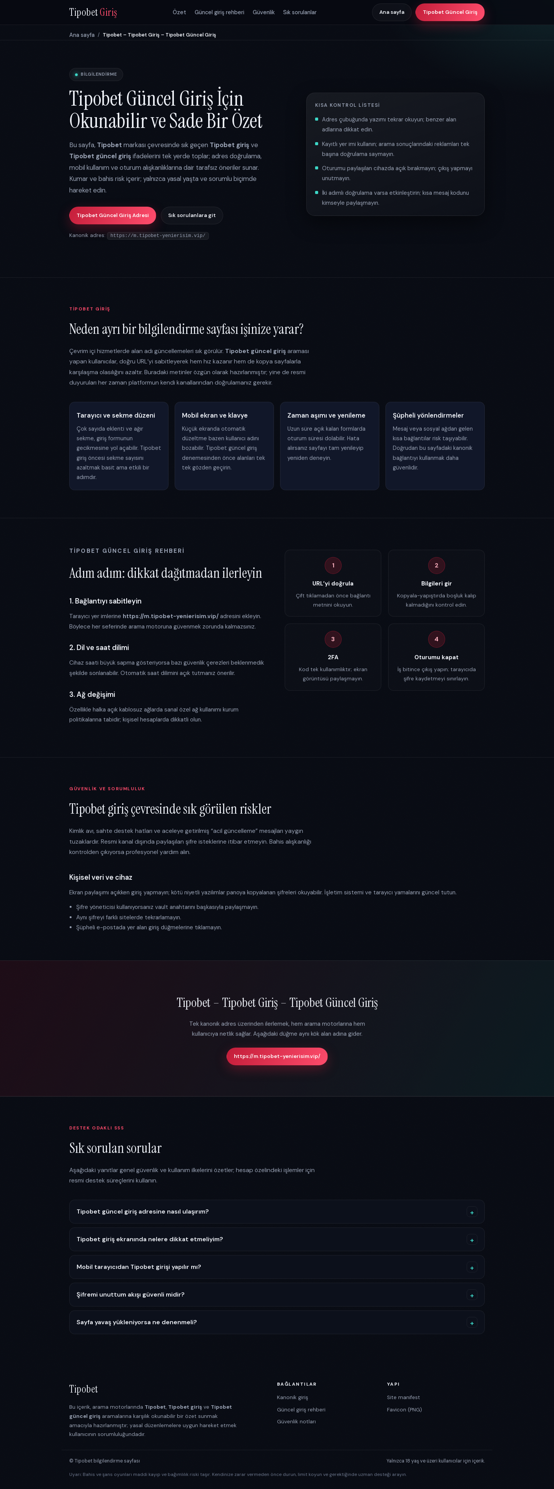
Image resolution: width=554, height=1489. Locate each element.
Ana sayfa (391, 12)
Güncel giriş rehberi (219, 12)
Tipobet (93, 12)
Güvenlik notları (296, 1421)
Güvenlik (264, 12)
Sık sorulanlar (300, 12)
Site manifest (403, 1397)
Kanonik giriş (292, 1397)
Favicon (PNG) (404, 1409)
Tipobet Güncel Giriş (450, 12)
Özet (179, 12)
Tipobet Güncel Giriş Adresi (113, 215)
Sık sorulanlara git (192, 215)
